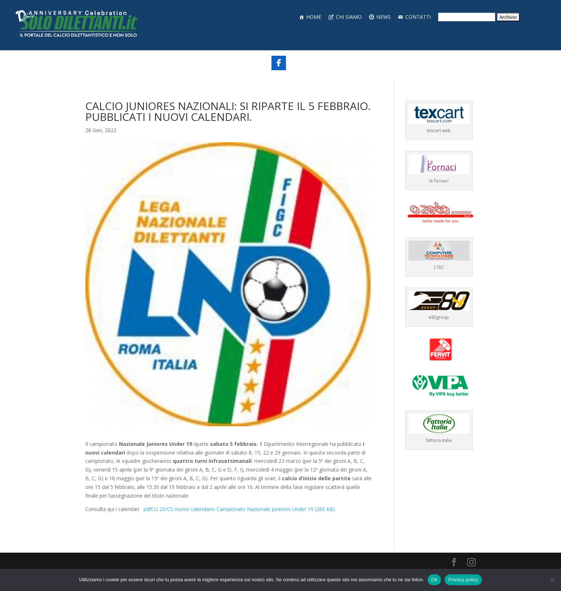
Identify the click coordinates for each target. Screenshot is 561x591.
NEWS (383, 16)
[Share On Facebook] (278, 63)
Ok (434, 579)
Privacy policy (463, 579)
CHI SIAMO (349, 16)
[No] (552, 579)
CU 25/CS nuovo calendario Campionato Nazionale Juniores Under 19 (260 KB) (238, 509)
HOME (313, 16)
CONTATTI (418, 16)
